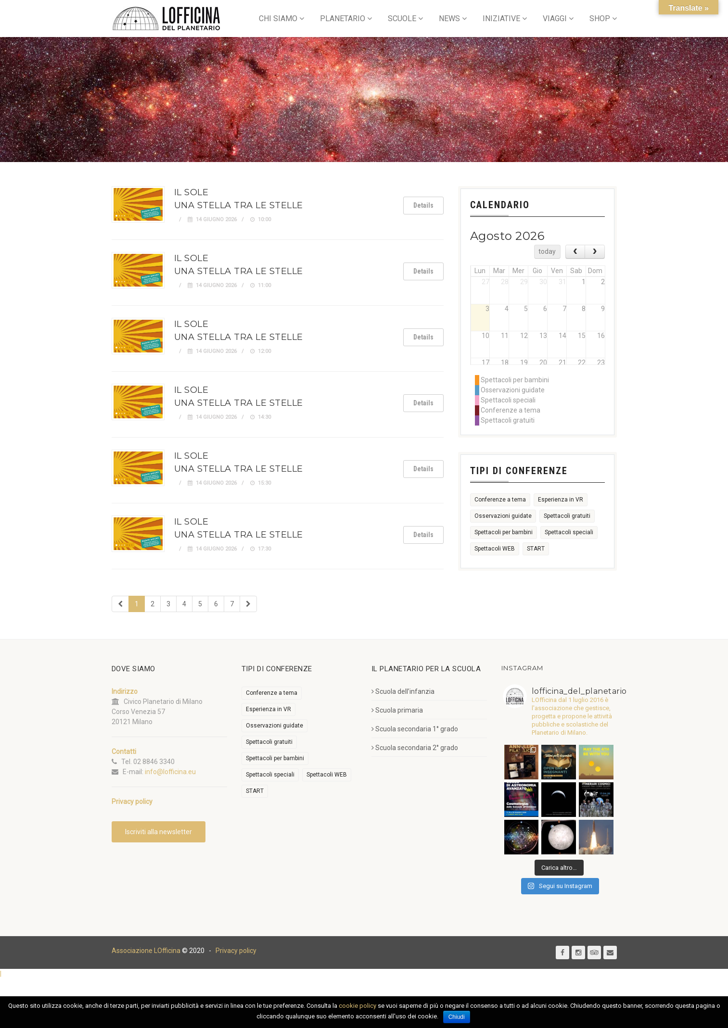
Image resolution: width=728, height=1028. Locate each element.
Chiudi (456, 1017)
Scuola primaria (397, 710)
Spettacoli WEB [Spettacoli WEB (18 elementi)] (494, 548)
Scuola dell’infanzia (402, 691)
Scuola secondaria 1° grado (414, 729)
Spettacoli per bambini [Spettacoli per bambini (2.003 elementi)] (503, 532)
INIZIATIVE (501, 18)
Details (423, 205)
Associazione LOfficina (146, 950)
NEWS (449, 18)
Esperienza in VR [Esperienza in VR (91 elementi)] (560, 499)
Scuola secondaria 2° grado (414, 748)
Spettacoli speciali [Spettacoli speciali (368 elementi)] (569, 532)
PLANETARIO (342, 18)
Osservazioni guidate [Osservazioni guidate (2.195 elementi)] (503, 516)
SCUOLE (402, 18)
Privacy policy (236, 950)
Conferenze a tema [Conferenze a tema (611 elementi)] (500, 499)
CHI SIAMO (278, 18)
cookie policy (357, 1005)
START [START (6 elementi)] (536, 548)
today (547, 251)
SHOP (599, 18)
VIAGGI (555, 18)
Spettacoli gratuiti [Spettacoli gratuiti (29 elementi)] (567, 516)
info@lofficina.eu (170, 772)
